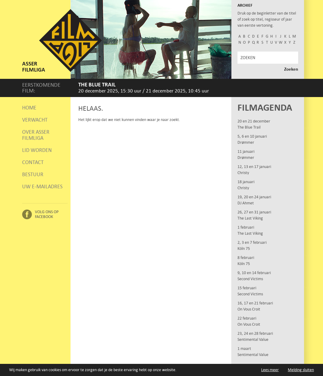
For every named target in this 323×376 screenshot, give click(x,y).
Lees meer (270, 369)
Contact (33, 162)
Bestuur (32, 174)
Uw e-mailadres (42, 186)
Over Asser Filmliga (35, 135)
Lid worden (37, 150)
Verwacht (35, 120)
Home (29, 108)
